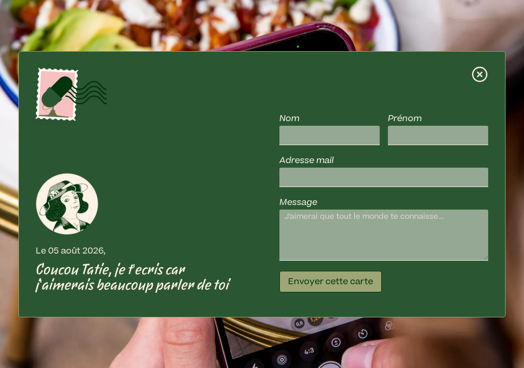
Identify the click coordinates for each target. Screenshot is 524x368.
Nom (289, 118)
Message (298, 202)
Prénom (405, 118)
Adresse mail (306, 160)
